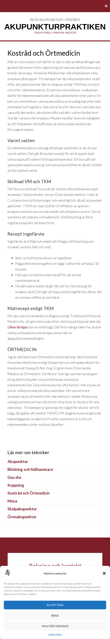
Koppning (15, 485)
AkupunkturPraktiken (55, 26)
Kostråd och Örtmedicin (28, 493)
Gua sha (14, 477)
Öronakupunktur (22, 516)
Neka (55, 615)
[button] (104, 573)
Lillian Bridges (17, 327)
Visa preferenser (55, 626)
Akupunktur (17, 461)
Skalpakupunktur (22, 509)
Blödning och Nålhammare (30, 469)
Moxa (12, 501)
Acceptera (55, 605)
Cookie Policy (55, 634)
